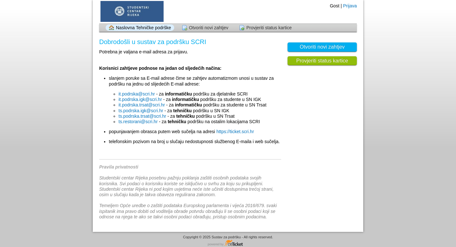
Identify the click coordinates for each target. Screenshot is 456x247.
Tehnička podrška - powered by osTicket (228, 243)
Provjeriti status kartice (269, 27)
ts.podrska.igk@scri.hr (141, 110)
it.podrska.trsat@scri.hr (142, 104)
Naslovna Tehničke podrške (143, 27)
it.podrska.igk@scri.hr (140, 99)
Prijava (350, 5)
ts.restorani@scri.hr (138, 121)
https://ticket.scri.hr (235, 131)
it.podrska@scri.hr (137, 93)
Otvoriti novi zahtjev (208, 27)
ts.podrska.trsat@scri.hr (142, 116)
